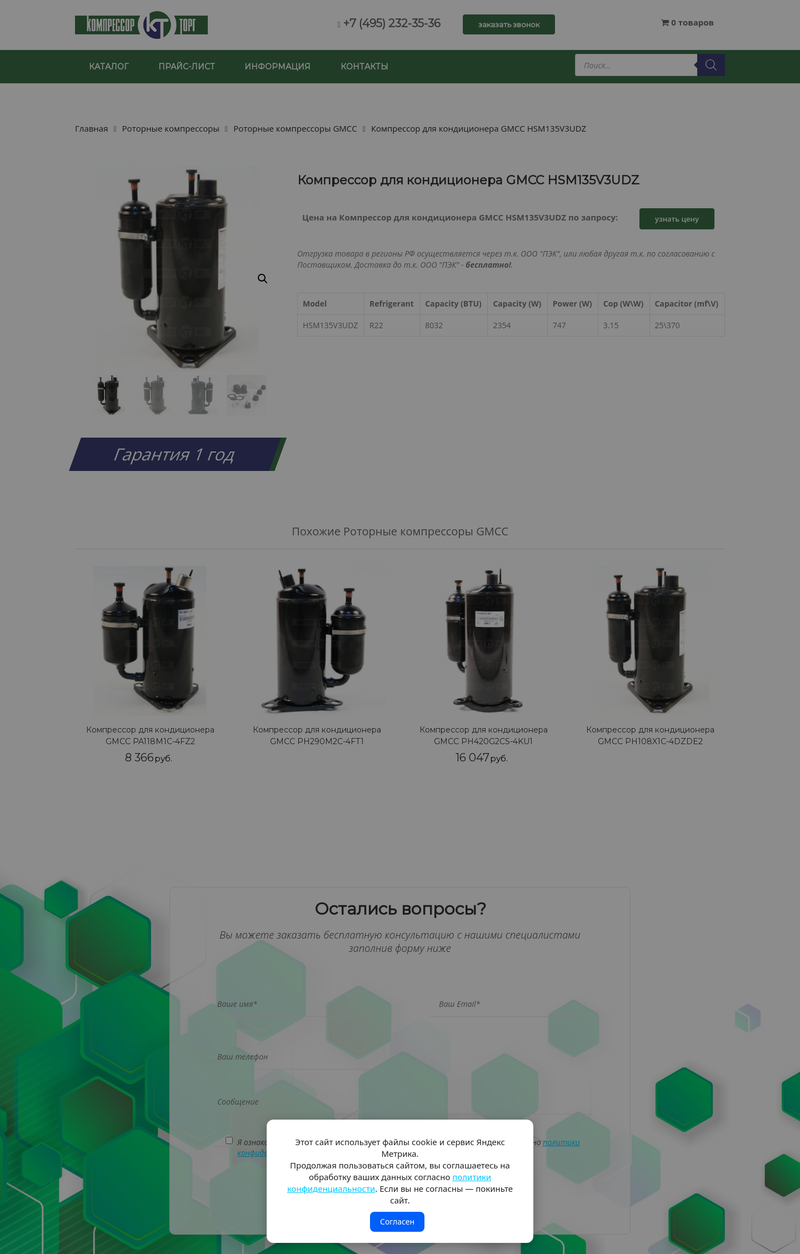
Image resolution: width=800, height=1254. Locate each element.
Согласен (397, 1221)
